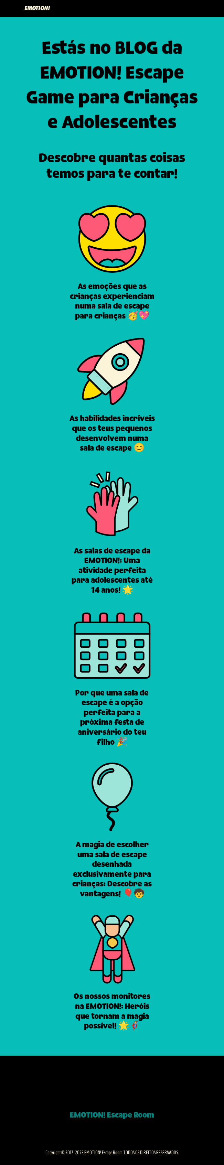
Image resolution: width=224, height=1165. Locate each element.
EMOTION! (37, 9)
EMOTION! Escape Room (112, 1115)
